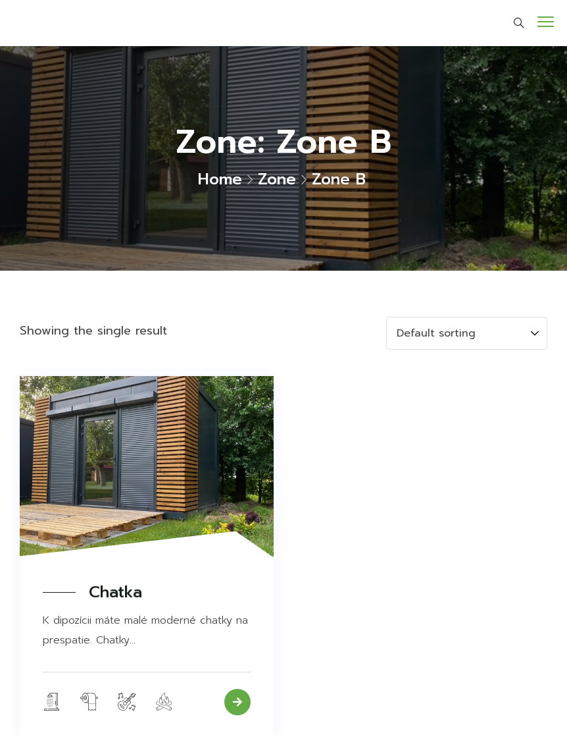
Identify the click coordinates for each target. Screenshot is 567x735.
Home (220, 179)
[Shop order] (466, 333)
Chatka (115, 592)
